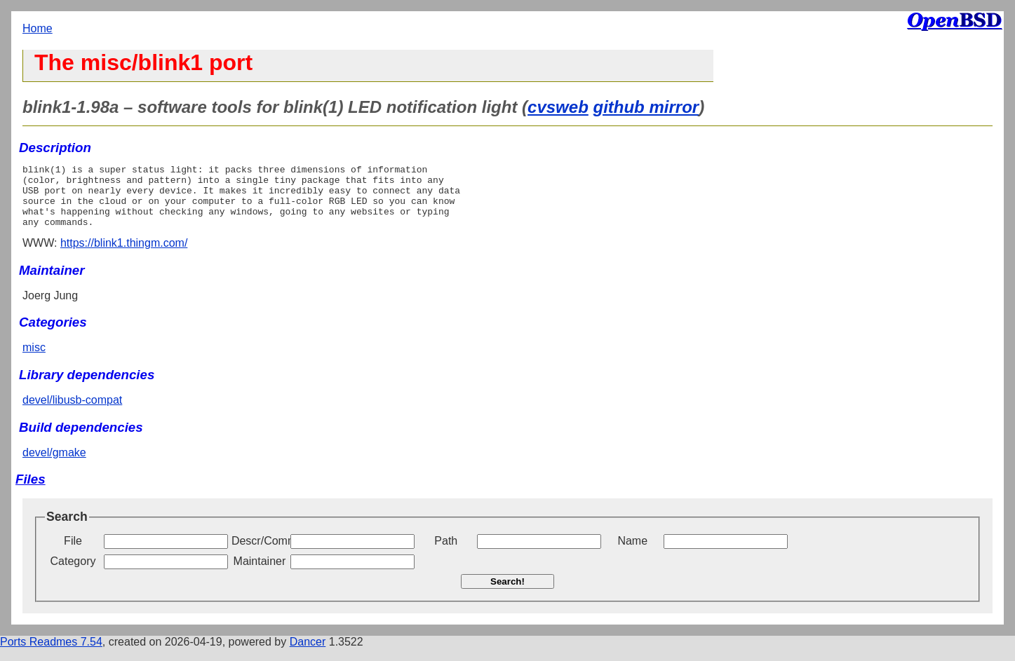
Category (73, 574)
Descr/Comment (259, 553)
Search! (507, 594)
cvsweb (558, 106)
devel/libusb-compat (72, 412)
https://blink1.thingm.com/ (123, 255)
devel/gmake (54, 465)
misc (34, 360)
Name (632, 553)
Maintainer (260, 574)
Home (37, 28)
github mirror (646, 106)
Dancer (308, 654)
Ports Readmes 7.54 (51, 654)
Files (30, 491)
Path (445, 553)
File (73, 553)
